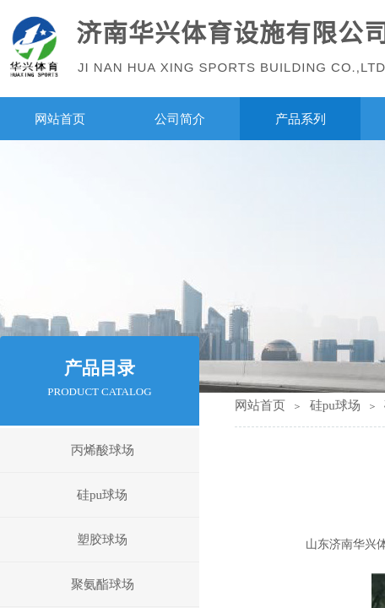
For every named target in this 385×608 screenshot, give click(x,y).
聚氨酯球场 (102, 584)
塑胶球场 (102, 539)
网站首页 (260, 405)
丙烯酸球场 (102, 450)
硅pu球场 (335, 405)
